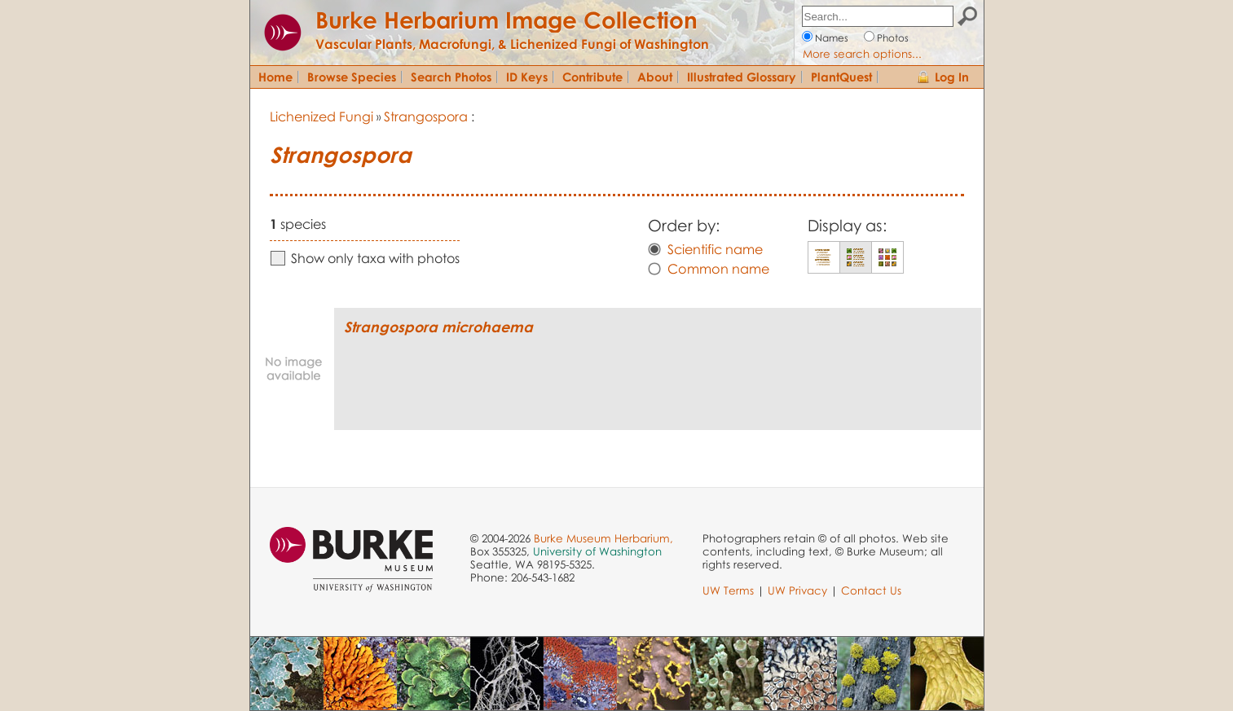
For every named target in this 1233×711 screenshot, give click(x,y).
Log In (952, 76)
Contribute (592, 76)
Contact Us (871, 590)
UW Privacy (797, 590)
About (654, 76)
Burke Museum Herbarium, (603, 538)
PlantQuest (841, 76)
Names (831, 38)
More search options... (862, 53)
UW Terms (728, 590)
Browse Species (351, 76)
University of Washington (597, 551)
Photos (893, 38)
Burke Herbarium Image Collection (506, 19)
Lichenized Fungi (321, 116)
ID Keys (527, 76)
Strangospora (426, 116)
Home (275, 76)
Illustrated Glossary (741, 76)
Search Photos (451, 76)
